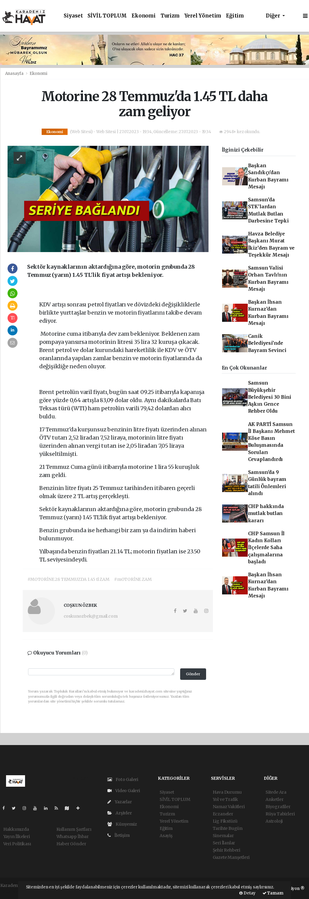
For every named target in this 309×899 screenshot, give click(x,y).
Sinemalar (223, 835)
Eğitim (235, 16)
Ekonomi (144, 16)
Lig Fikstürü (225, 821)
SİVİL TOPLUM (107, 16)
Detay (247, 893)
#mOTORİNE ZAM (133, 579)
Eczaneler (223, 814)
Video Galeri (123, 790)
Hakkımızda (16, 829)
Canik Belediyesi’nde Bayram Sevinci (267, 343)
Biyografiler (278, 806)
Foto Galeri (123, 779)
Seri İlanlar (224, 843)
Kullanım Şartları (73, 829)
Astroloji (274, 821)
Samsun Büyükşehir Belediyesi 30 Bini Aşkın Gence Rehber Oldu (269, 397)
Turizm (170, 16)
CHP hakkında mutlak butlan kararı (266, 513)
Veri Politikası (17, 843)
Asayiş (166, 835)
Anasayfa (14, 73)
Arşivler (119, 813)
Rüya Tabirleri (280, 814)
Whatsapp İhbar (72, 836)
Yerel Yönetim (202, 16)
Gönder (193, 674)
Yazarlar (119, 802)
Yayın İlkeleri (16, 836)
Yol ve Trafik (225, 799)
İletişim (118, 835)
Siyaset (73, 16)
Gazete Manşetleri (231, 857)
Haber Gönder (71, 843)
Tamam (273, 893)
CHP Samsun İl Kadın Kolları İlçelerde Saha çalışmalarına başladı (266, 548)
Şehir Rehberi (227, 850)
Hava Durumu (227, 792)
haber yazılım (14, 891)
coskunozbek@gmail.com (91, 616)
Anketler (274, 799)
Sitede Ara (276, 792)
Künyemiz (122, 824)
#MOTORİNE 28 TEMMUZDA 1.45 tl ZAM (68, 579)
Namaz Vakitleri (229, 806)
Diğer (273, 16)
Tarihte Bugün (228, 828)
